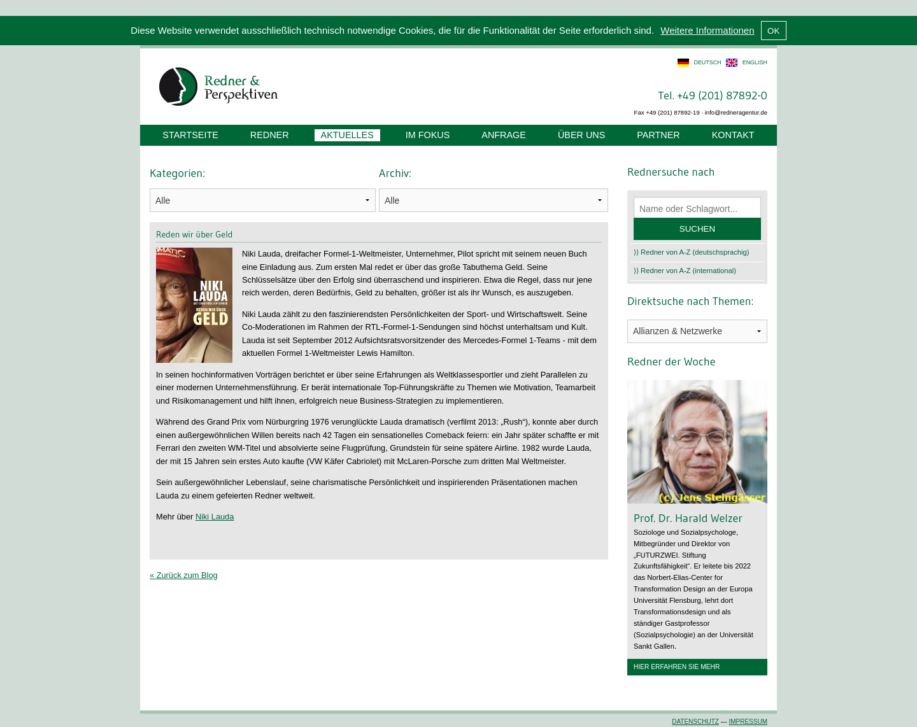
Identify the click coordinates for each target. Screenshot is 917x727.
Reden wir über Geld (194, 234)
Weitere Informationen (707, 30)
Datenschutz (695, 721)
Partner (658, 135)
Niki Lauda (214, 516)
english (755, 62)
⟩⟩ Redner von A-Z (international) (685, 270)
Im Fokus (428, 135)
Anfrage (503, 135)
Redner (269, 135)
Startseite (190, 135)
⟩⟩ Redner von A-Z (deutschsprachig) (692, 252)
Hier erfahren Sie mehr (677, 666)
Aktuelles (347, 135)
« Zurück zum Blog (184, 575)
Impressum (748, 721)
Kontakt (733, 135)
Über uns (581, 135)
